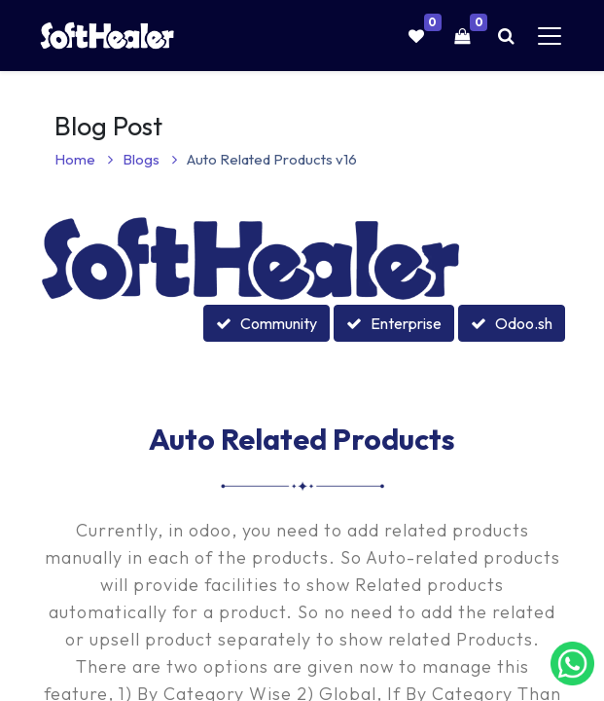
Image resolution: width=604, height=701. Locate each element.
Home (83, 159)
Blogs (150, 159)
